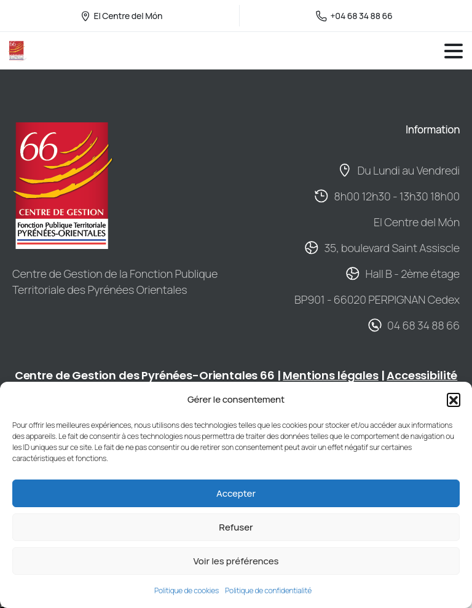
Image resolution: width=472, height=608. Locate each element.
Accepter (236, 493)
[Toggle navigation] (453, 51)
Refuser (236, 527)
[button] (453, 399)
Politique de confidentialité (268, 590)
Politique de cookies (186, 590)
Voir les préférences (235, 561)
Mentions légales (330, 375)
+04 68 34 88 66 (354, 16)
